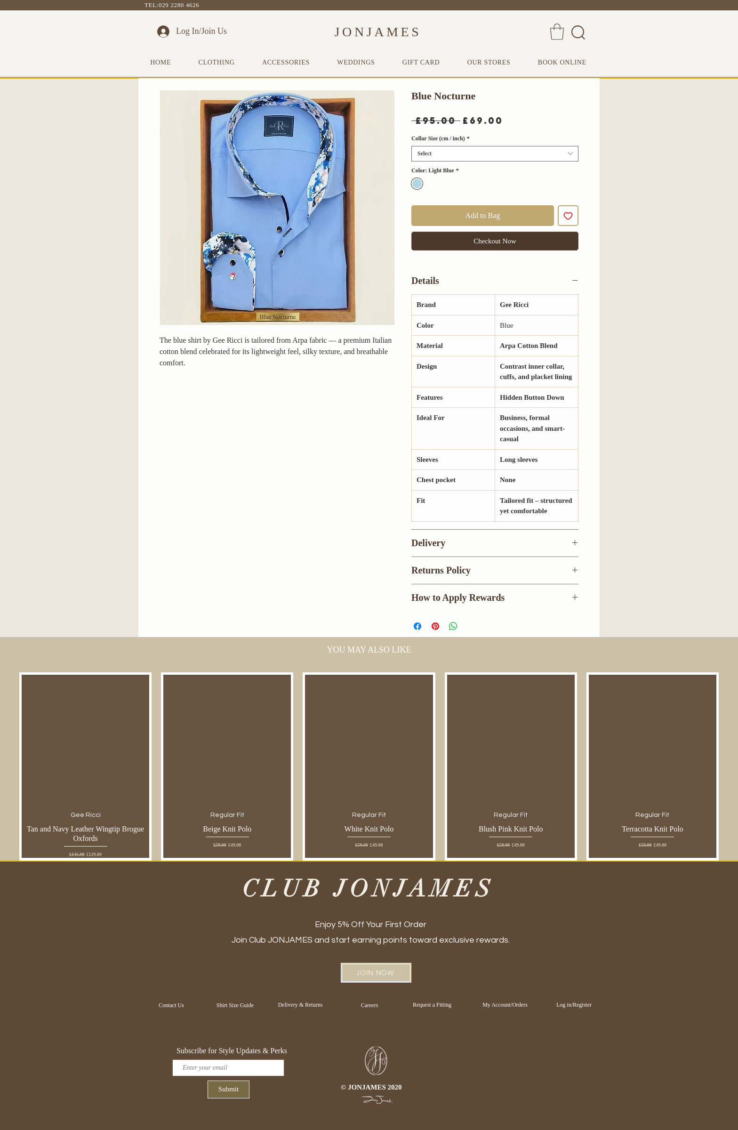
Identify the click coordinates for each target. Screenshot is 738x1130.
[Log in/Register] (574, 1005)
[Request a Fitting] (432, 1005)
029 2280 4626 (179, 4)
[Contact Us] (171, 1005)
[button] (557, 32)
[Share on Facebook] (417, 626)
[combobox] (494, 153)
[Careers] (369, 1005)
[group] (369, 766)
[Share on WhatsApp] (453, 626)
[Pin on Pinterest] (435, 626)
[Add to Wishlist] (568, 215)
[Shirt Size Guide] (235, 1005)
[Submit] (228, 1089)
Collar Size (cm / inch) (440, 138)
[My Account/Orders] (505, 1005)
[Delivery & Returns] (300, 1004)
